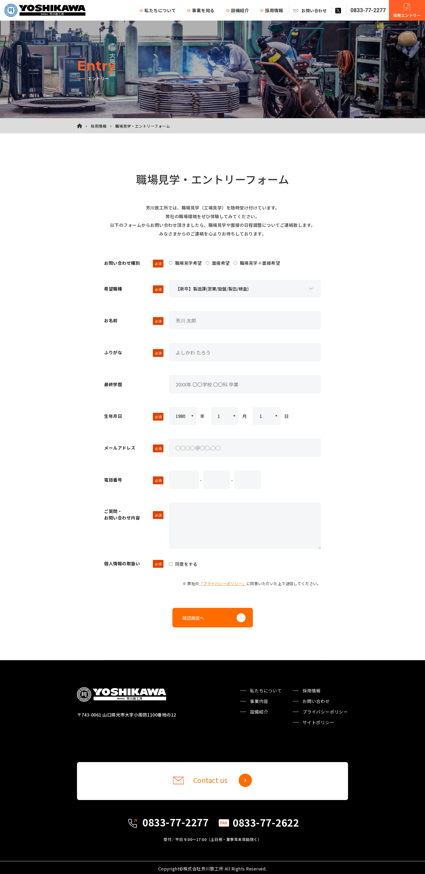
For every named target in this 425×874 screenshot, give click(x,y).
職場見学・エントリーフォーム (142, 126)
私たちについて (160, 10)
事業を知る (203, 10)
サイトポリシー (318, 718)
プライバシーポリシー (325, 708)
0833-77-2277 (368, 10)
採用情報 (274, 10)
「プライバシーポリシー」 (222, 579)
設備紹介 (240, 10)
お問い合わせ (314, 10)
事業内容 (259, 697)
